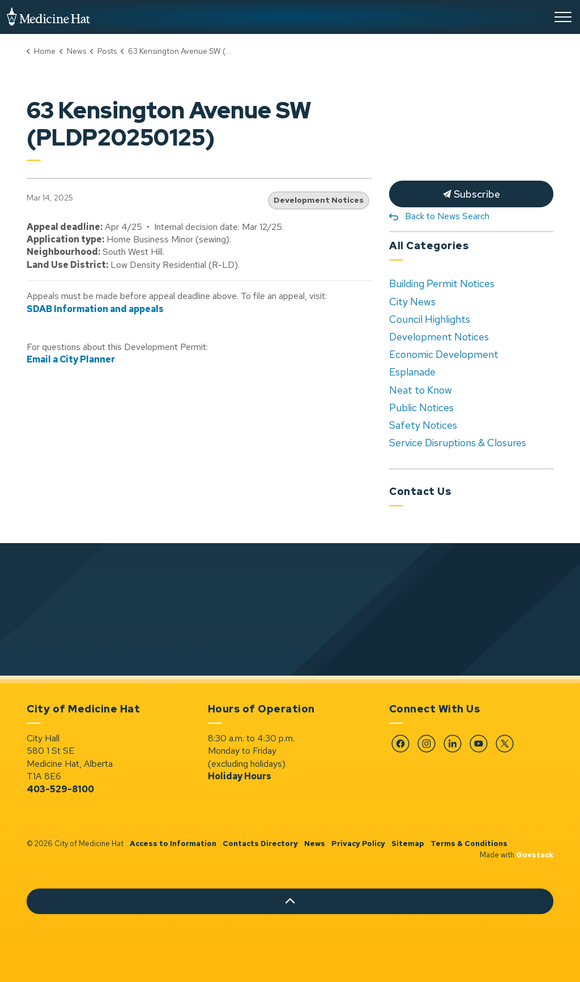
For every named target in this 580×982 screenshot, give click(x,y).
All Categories (428, 245)
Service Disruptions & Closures (457, 442)
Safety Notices (423, 425)
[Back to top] (290, 901)
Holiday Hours (239, 776)
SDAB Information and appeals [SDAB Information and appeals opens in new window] (95, 309)
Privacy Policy (358, 843)
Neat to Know (420, 389)
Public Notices (421, 407)
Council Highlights (429, 319)
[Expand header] (563, 17)
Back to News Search (447, 216)
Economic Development (443, 354)
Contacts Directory (260, 843)
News (314, 843)
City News (412, 301)
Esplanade (412, 371)
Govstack (534, 855)
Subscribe (471, 194)
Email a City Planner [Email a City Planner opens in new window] (71, 359)
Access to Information (173, 843)
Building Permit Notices (441, 283)
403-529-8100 (60, 789)
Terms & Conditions (469, 843)
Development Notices (319, 200)
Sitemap (407, 843)
